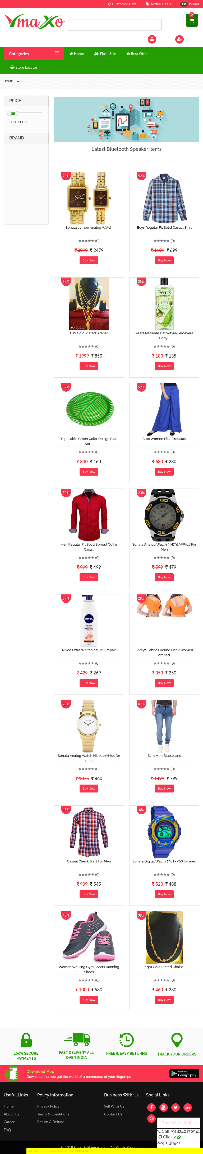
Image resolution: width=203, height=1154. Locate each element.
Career (9, 1121)
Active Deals (158, 4)
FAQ (7, 1129)
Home (8, 1106)
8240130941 (169, 1142)
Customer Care (122, 4)
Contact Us (113, 1114)
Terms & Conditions (53, 1114)
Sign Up (186, 38)
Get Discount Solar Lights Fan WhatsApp (59, 1151)
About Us (11, 1114)
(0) (97, 240)
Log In (157, 38)
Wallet (189, 4)
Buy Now (88, 260)
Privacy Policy (48, 1106)
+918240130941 (185, 1131)
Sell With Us (114, 1106)
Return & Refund (50, 1121)
